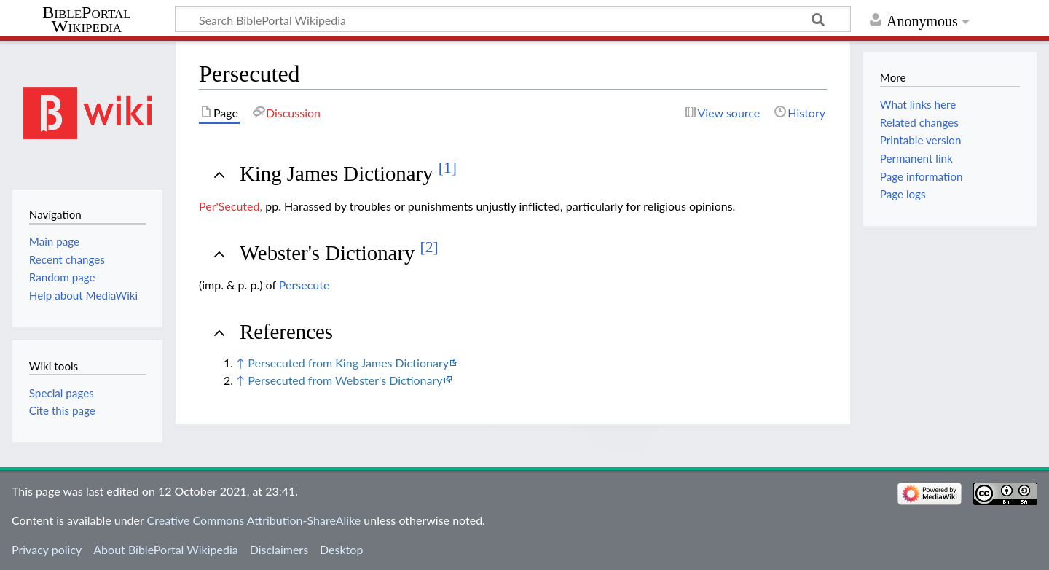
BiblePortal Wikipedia (86, 20)
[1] (448, 167)
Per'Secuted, (230, 206)
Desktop (341, 549)
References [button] (286, 331)
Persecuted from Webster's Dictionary (345, 380)
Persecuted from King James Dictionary (348, 363)
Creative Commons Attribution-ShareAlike (254, 520)
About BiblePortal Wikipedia (165, 549)
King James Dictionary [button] (348, 173)
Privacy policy (47, 549)
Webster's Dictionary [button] (339, 253)
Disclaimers (279, 549)
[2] (429, 247)
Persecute (304, 285)
